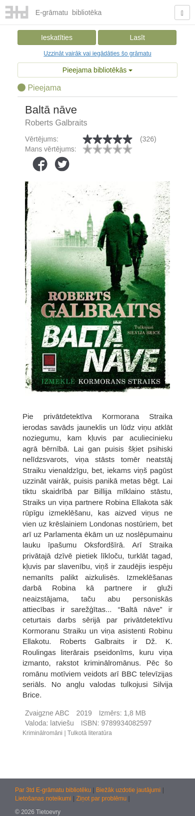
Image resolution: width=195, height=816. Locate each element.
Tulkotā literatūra (90, 733)
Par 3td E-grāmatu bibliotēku (53, 790)
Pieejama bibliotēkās (97, 70)
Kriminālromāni (42, 733)
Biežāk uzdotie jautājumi (129, 790)
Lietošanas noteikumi (44, 798)
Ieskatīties (56, 38)
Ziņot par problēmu (101, 798)
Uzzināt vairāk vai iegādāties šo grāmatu (97, 53)
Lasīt (137, 38)
